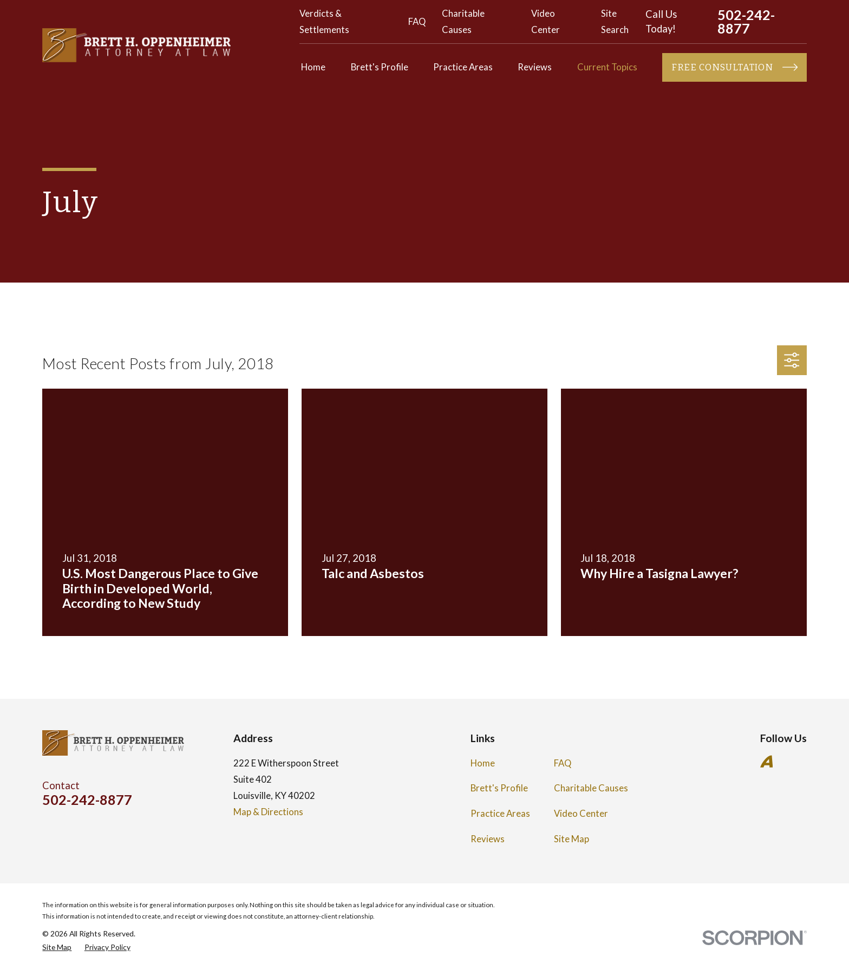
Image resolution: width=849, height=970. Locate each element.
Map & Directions (268, 812)
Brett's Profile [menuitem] (379, 67)
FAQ (417, 21)
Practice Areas (500, 813)
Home (483, 763)
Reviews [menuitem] (535, 67)
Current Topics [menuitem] (607, 67)
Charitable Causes (591, 788)
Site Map (571, 839)
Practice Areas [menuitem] (463, 67)
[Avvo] (766, 761)
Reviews (488, 839)
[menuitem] (56, 947)
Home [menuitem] (313, 67)
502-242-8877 (746, 21)
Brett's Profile (499, 788)
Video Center (581, 813)
